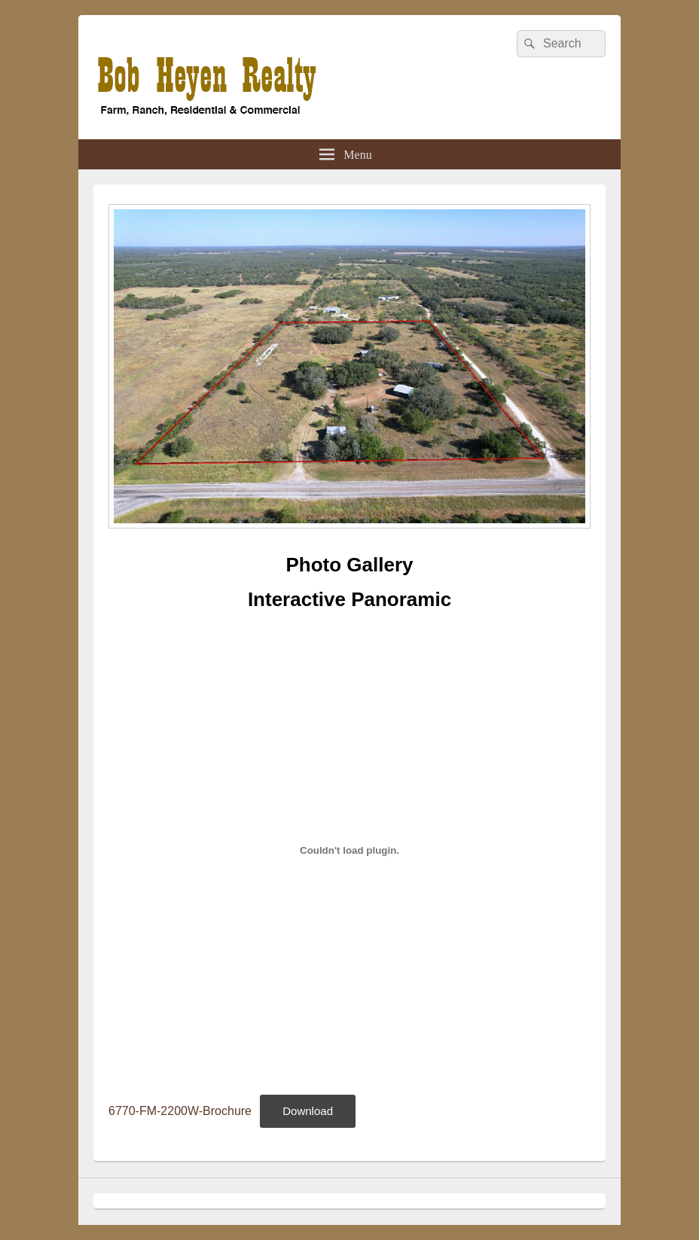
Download (307, 1110)
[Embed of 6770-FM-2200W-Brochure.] (349, 851)
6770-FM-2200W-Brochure (180, 1110)
